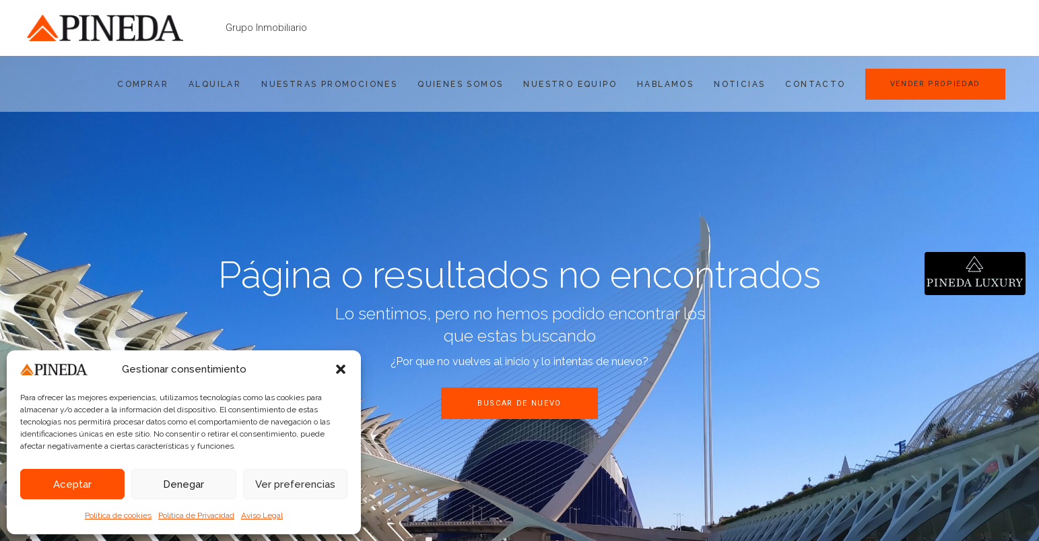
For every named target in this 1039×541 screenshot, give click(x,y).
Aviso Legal (262, 515)
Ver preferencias (295, 484)
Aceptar (72, 484)
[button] (340, 369)
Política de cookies (118, 515)
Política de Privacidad (196, 515)
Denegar (183, 484)
